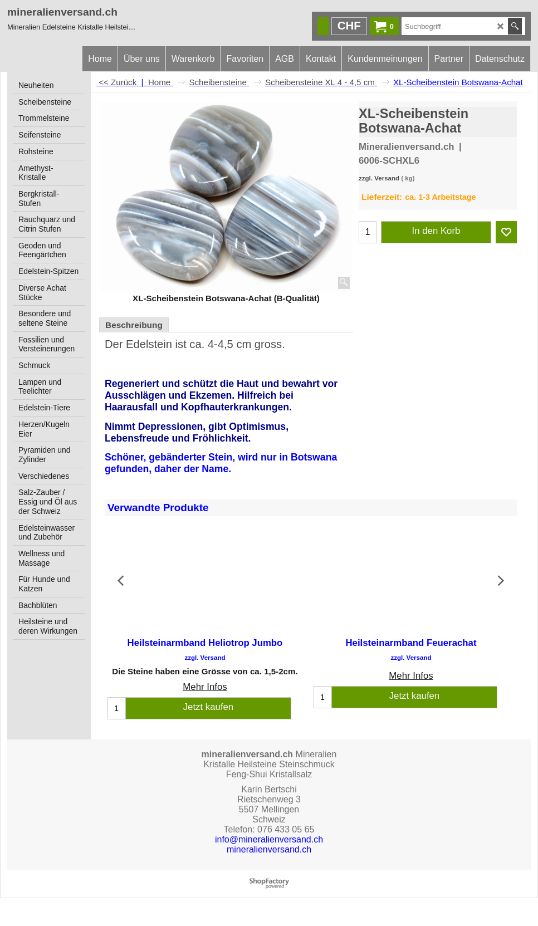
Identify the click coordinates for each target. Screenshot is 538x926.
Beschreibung (134, 325)
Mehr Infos (205, 687)
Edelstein (149, 344)
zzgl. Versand (379, 178)
